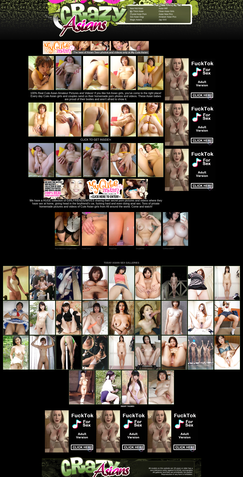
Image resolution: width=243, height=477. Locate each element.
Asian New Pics (166, 14)
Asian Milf (163, 8)
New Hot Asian (136, 8)
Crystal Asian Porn (138, 14)
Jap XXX (163, 20)
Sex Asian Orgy (137, 17)
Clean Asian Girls (166, 11)
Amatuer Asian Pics (167, 17)
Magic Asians (136, 20)
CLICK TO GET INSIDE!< (95, 139)
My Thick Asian (136, 11)
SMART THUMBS (127, 406)
